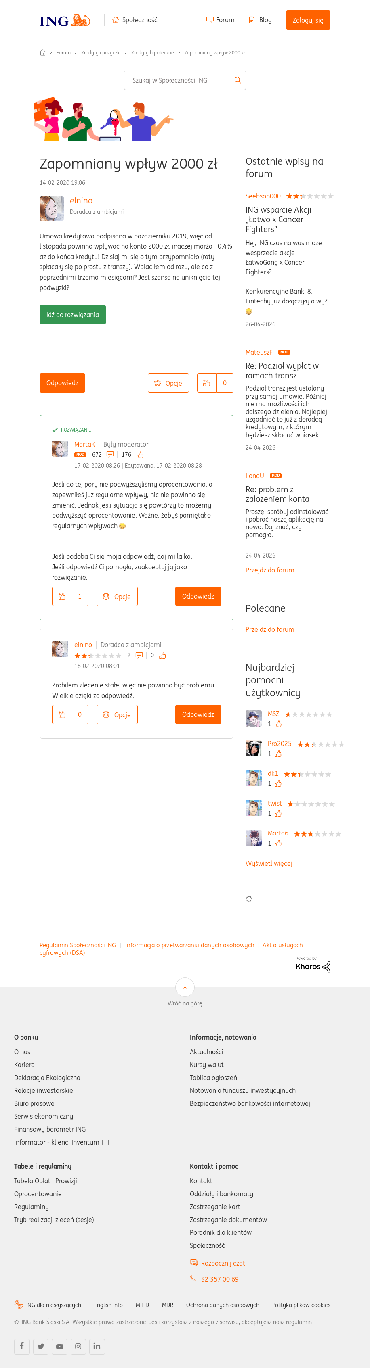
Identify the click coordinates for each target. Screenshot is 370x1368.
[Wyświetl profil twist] (277, 803)
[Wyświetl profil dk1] (275, 773)
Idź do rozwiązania (72, 315)
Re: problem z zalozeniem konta (277, 494)
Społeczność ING (43, 52)
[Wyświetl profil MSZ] (276, 714)
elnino (81, 200)
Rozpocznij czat (223, 1263)
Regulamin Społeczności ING (78, 945)
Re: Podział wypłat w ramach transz (282, 370)
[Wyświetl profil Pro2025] (282, 743)
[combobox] (185, 80)
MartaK (84, 444)
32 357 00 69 (220, 1279)
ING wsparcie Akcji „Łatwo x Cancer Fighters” (278, 219)
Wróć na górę (185, 1003)
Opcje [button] (174, 383)
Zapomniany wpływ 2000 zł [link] (215, 53)
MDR (167, 1305)
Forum (225, 20)
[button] (207, 383)
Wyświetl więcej (269, 863)
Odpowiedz (62, 383)
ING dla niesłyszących (53, 1305)
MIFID (142, 1305)
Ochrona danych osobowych (222, 1305)
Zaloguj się (308, 20)
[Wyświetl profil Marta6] (280, 833)
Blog (265, 20)
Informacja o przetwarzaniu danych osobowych (189, 945)
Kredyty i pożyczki (101, 53)
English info (108, 1305)
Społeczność (140, 20)
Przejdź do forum (270, 570)
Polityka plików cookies (301, 1305)
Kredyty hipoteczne (152, 53)
